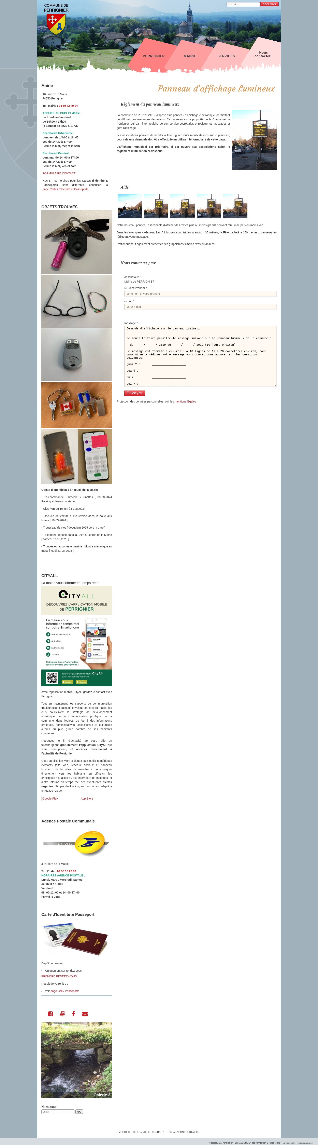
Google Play (50, 798)
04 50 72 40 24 (68, 105)
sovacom (309, 1143)
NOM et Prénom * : (136, 288)
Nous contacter (263, 54)
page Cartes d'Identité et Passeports (65, 189)
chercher (269, 4)
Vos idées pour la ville (134, 1132)
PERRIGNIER (154, 54)
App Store (87, 798)
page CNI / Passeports (64, 991)
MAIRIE (190, 54)
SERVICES (226, 54)
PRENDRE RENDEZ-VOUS (59, 976)
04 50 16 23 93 (66, 871)
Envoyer (135, 404)
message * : (131, 323)
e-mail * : (129, 301)
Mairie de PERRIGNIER (224, 1143)
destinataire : (132, 277)
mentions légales (185, 412)
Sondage (158, 1132)
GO (79, 1111)
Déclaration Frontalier (183, 1132)
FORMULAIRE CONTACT (59, 173)
